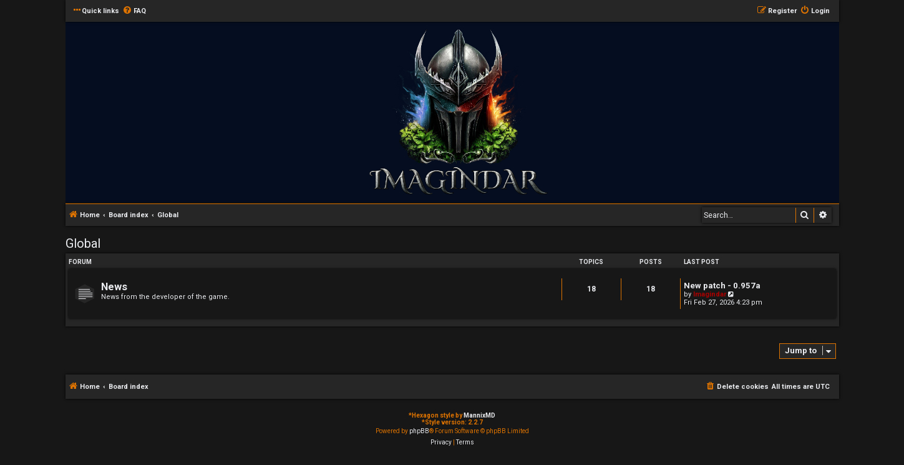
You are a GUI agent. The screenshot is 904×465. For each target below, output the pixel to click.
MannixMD (479, 415)
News (114, 287)
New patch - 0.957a (722, 285)
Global (83, 243)
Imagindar (709, 294)
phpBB (419, 431)
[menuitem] (134, 11)
